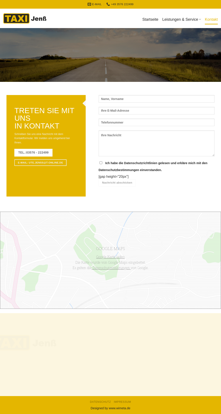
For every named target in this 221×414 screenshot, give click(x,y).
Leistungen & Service (181, 19)
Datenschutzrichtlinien (140, 163)
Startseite (150, 19)
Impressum (122, 401)
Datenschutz (100, 401)
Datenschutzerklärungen (111, 267)
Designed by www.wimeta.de (110, 408)
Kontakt (211, 19)
